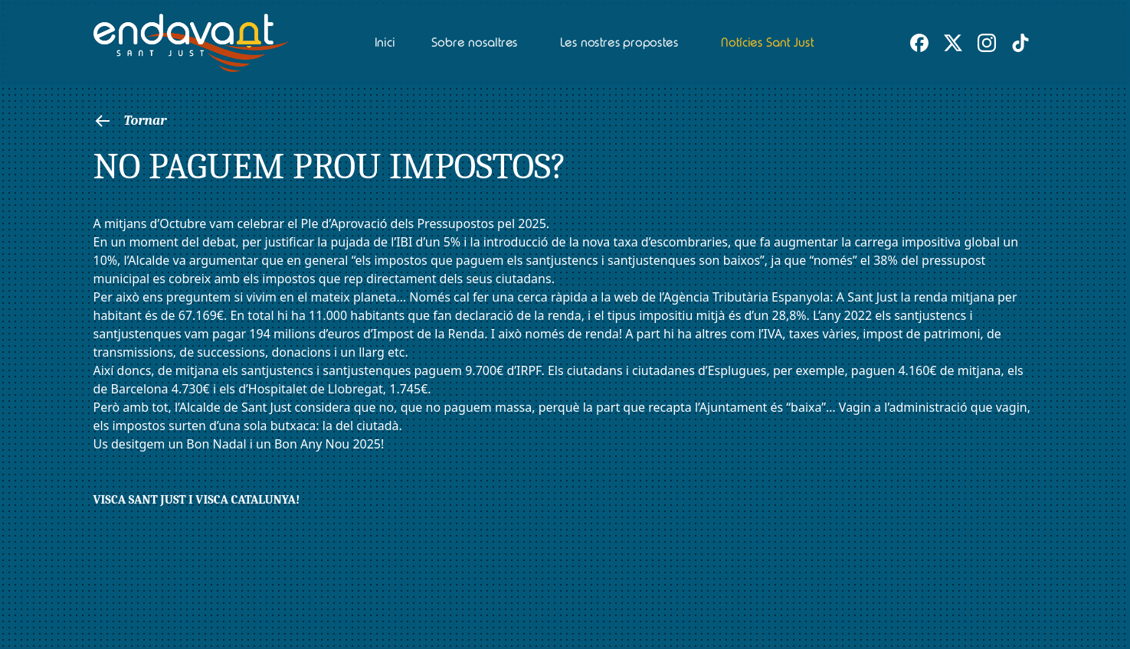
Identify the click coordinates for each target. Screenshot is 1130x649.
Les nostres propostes (618, 42)
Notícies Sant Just (767, 42)
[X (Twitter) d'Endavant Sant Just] (953, 43)
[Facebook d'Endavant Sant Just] (919, 43)
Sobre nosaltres (474, 42)
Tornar (130, 121)
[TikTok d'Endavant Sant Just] (1020, 43)
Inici (384, 42)
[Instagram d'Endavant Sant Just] (987, 43)
